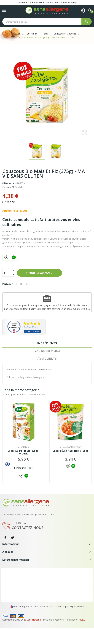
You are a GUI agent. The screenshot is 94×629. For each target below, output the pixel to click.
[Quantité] (7, 273)
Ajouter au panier (40, 273)
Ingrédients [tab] (47, 343)
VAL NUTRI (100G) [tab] (47, 351)
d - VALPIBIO (23, 447)
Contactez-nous (27, 527)
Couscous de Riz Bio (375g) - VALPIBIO (23, 452)
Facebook (5, 538)
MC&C (82, 619)
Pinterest (27, 284)
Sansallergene (34, 619)
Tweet (21, 284)
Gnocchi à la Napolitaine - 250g (70, 450)
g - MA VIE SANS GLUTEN (70, 447)
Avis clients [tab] (47, 358)
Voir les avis (32, 331)
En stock (6, 187)
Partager (16, 284)
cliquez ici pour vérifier (73, 606)
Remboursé (20, 467)
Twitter (12, 538)
